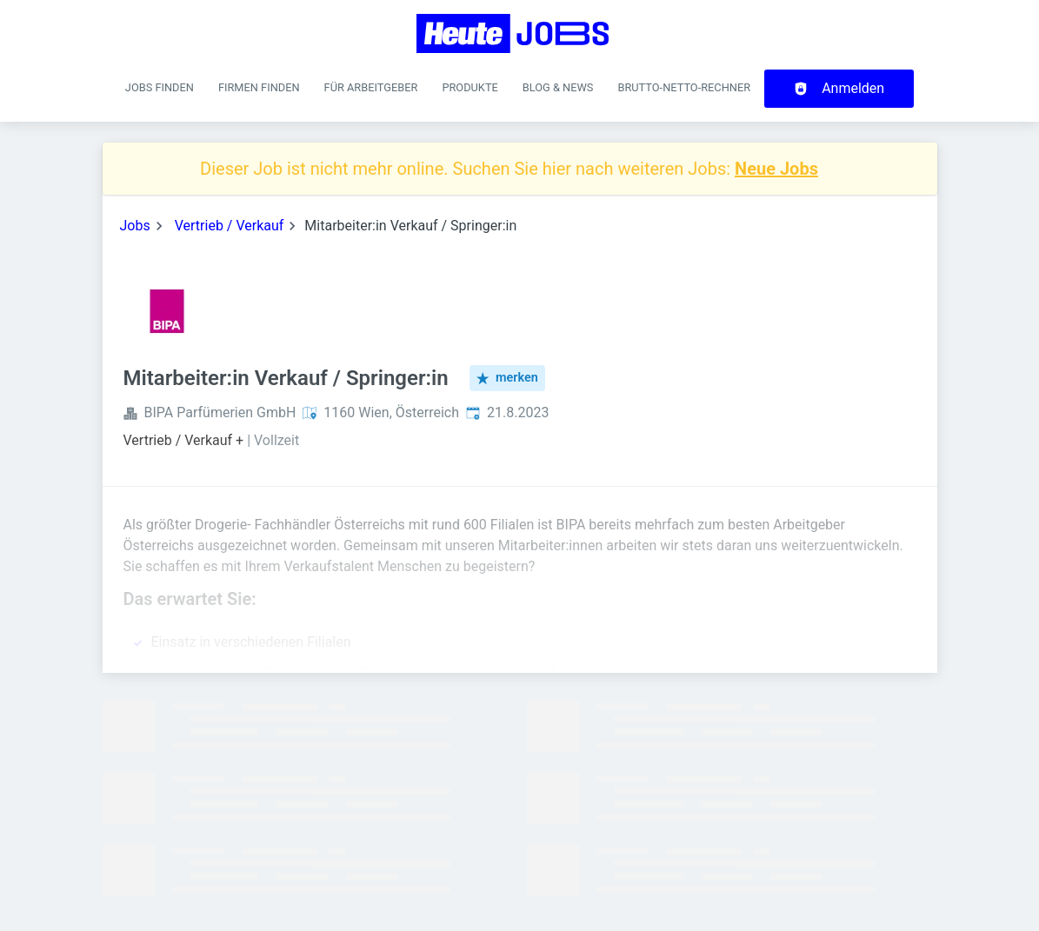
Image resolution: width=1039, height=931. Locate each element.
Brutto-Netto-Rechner (683, 87)
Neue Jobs (776, 168)
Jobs (135, 225)
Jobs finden (159, 87)
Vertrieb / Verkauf (229, 225)
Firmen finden (259, 87)
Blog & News (558, 87)
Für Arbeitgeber (371, 87)
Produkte (469, 87)
